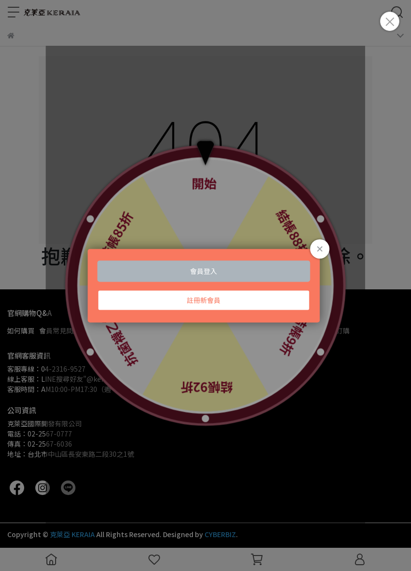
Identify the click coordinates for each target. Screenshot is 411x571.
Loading (205, 285)
